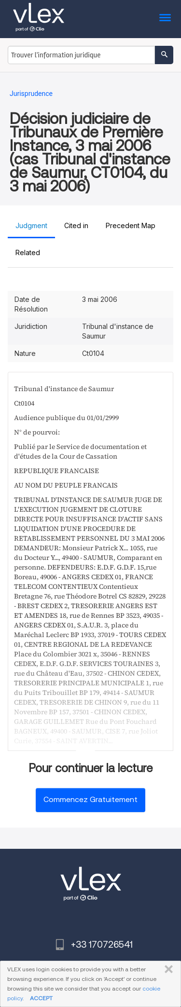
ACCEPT (41, 998)
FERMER (166, 969)
